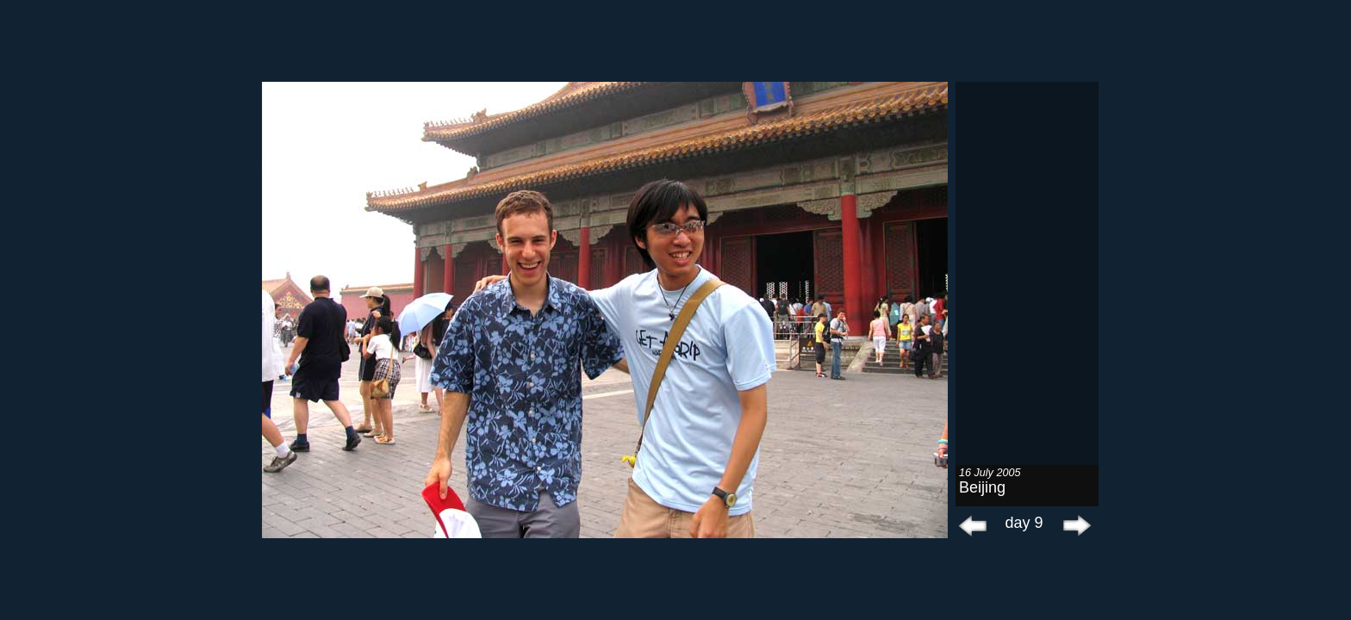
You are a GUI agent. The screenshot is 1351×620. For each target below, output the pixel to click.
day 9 (1024, 522)
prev (973, 525)
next (1072, 525)
